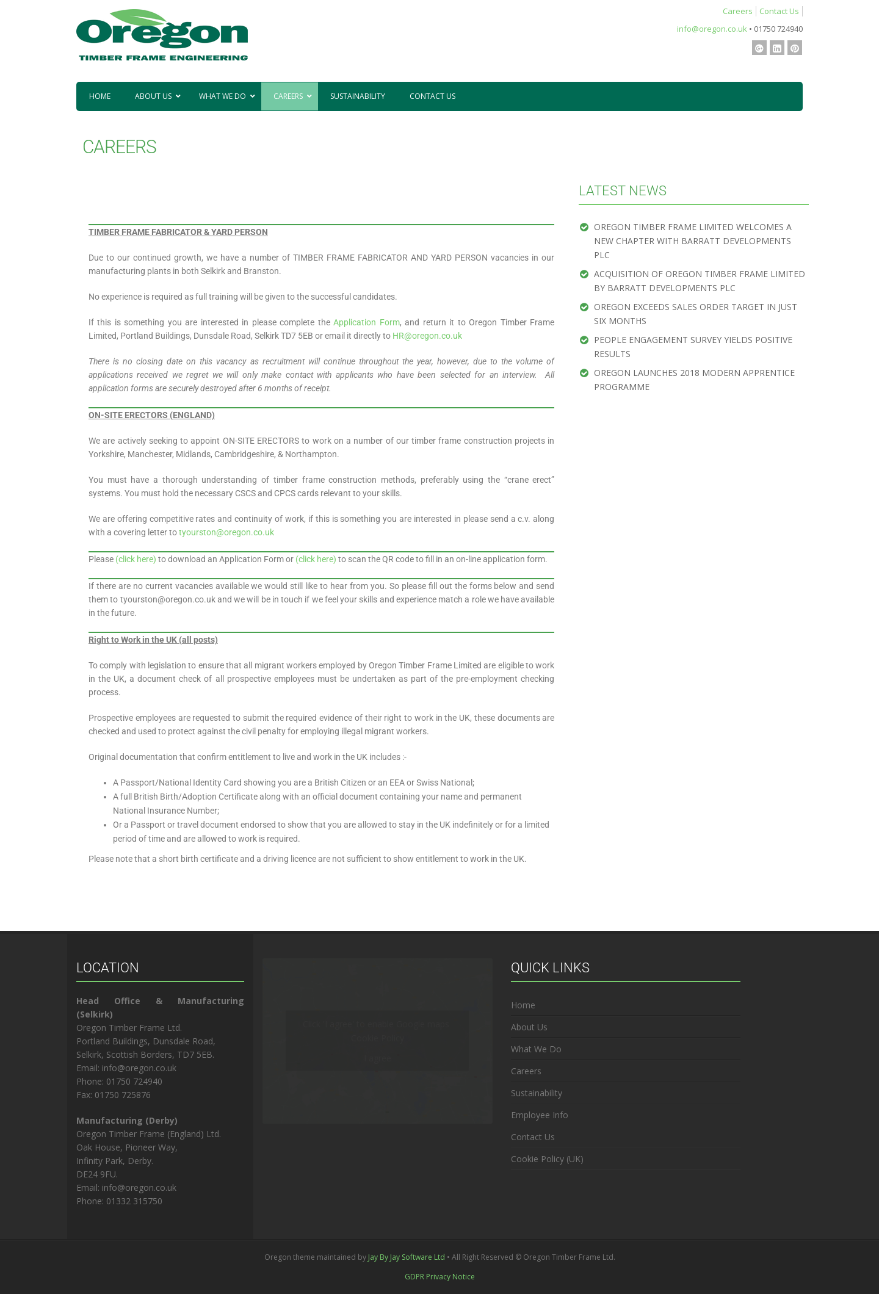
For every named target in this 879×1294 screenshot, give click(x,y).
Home (523, 1005)
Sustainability (536, 1093)
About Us (529, 1027)
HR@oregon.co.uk (427, 336)
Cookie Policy (377, 1038)
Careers (738, 10)
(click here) (135, 559)
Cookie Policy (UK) (547, 1159)
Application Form (366, 322)
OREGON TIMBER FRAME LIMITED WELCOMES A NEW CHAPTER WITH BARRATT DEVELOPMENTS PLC (693, 241)
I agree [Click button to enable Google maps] (377, 1058)
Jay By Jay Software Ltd (406, 1257)
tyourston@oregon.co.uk (227, 532)
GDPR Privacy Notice (440, 1276)
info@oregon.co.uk (712, 28)
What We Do (536, 1049)
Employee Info (539, 1115)
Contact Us (779, 10)
